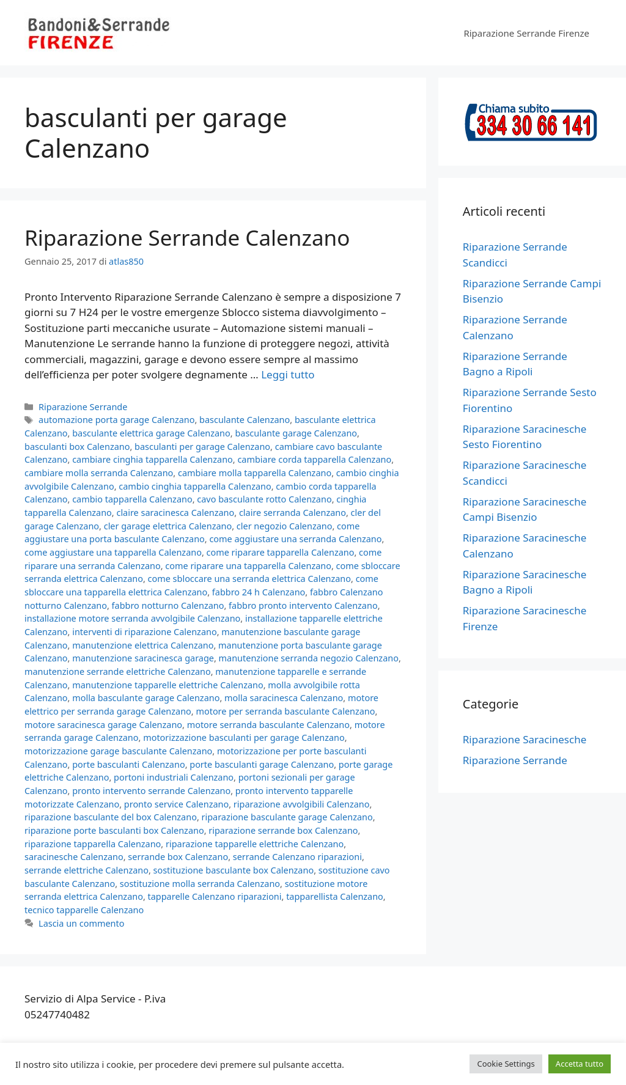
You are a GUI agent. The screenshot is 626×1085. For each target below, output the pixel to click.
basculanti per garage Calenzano (202, 446)
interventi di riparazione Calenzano (144, 632)
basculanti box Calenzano (77, 446)
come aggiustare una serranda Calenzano (295, 539)
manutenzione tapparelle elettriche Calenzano (167, 685)
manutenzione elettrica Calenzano (142, 645)
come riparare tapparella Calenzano (281, 552)
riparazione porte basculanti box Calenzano (114, 830)
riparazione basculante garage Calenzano (287, 817)
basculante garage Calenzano (296, 433)
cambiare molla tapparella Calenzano (254, 473)
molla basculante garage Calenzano (145, 698)
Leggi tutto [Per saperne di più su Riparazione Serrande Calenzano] (287, 374)
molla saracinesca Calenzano (283, 698)
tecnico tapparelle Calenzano (84, 910)
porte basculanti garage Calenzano (262, 764)
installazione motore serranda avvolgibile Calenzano (132, 618)
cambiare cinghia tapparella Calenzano (152, 459)
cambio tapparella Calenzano (132, 499)
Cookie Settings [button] (505, 1063)
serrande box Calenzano (178, 856)
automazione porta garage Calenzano (116, 419)
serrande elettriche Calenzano (86, 870)
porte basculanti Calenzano (128, 764)
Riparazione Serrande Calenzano (187, 237)
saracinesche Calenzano (73, 856)
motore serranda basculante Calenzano (268, 724)
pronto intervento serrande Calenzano (151, 790)
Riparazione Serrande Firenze (526, 33)
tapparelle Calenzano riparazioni (215, 896)
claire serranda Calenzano (292, 512)
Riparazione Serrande (83, 407)
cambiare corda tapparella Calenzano (314, 459)
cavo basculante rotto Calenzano (264, 499)
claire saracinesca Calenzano (175, 512)
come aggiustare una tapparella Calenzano (113, 552)
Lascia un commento (81, 923)
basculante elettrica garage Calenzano (151, 433)
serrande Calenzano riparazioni (297, 856)
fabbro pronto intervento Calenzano (303, 605)
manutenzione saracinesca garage (143, 658)
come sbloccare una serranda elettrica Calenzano (249, 578)
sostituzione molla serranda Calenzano (200, 883)
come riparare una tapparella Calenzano (248, 566)
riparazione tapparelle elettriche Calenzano (255, 844)
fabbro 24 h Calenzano (259, 592)
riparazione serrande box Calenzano (283, 830)
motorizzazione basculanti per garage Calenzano (244, 737)
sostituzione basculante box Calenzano (233, 870)
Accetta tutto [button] (579, 1063)
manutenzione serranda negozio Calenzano (309, 658)
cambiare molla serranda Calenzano (98, 473)
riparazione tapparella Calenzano (92, 844)
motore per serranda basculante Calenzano (285, 711)
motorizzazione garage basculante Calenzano (118, 751)
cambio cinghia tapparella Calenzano (195, 486)
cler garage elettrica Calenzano (168, 526)
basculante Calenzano (244, 419)
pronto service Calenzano (176, 804)
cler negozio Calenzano (285, 526)
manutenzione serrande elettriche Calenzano (117, 671)
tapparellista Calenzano (334, 896)
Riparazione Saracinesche (524, 739)
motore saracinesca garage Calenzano (103, 724)
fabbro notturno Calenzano (168, 605)
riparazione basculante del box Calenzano (110, 817)
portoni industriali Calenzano (174, 777)
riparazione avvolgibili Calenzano (302, 804)
